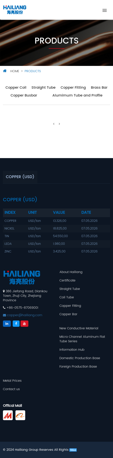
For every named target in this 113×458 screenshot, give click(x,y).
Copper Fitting (73, 87)
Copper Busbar (24, 95)
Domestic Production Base (79, 358)
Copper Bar (68, 314)
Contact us (11, 389)
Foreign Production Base (78, 366)
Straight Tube (43, 87)
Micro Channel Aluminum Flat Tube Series (82, 339)
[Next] (59, 124)
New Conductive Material (78, 328)
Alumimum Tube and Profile (77, 95)
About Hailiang (71, 272)
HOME (14, 71)
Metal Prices (12, 381)
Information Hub (71, 350)
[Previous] (54, 124)
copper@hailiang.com (22, 315)
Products (33, 71)
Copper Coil (15, 87)
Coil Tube (66, 297)
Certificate (67, 280)
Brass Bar (99, 87)
